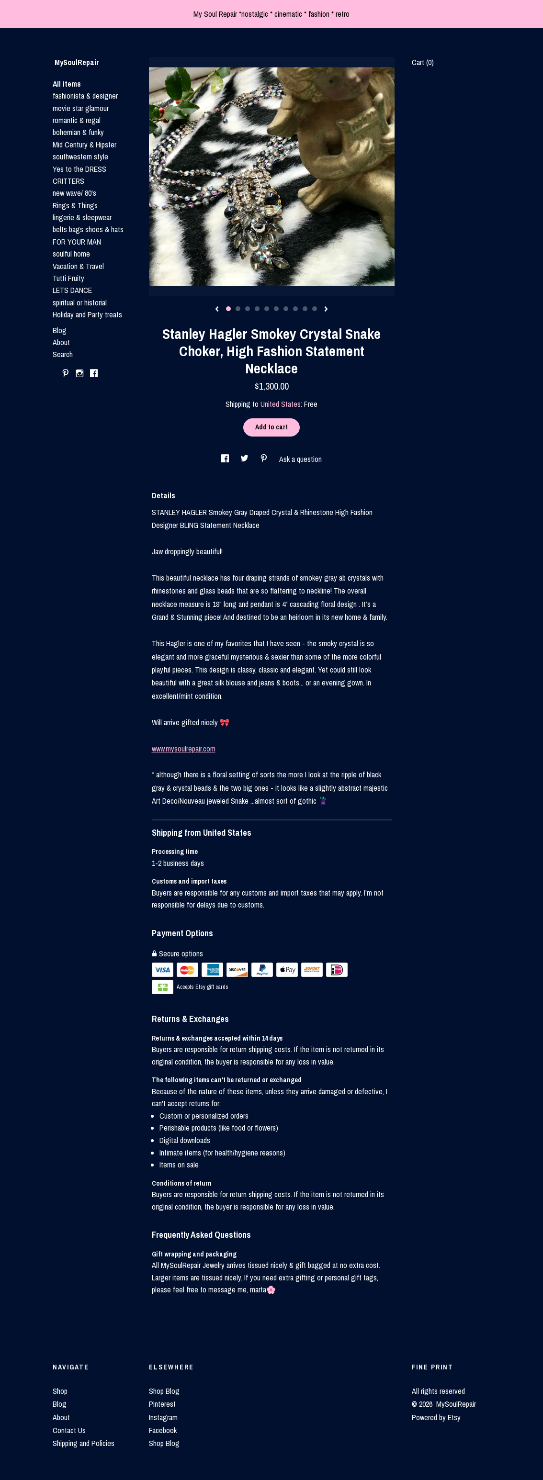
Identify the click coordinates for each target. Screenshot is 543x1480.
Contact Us (69, 1430)
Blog (60, 330)
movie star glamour (81, 108)
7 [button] (285, 308)
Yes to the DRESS (79, 169)
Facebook (163, 1430)
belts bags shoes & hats (88, 229)
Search (63, 354)
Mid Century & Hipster (84, 144)
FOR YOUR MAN (77, 241)
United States (280, 404)
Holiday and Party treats (87, 314)
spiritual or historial (80, 302)
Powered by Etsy (436, 1417)
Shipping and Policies (83, 1443)
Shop (60, 1391)
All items (67, 83)
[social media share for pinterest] (265, 459)
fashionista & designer (85, 95)
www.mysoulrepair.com (183, 748)
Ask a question (300, 459)
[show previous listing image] (217, 309)
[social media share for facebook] (226, 459)
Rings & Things (75, 205)
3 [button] (247, 308)
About (61, 342)
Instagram (163, 1417)
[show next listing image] (326, 309)
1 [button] (228, 308)
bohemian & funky (78, 132)
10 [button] (314, 308)
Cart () (423, 62)
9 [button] (305, 308)
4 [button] (257, 308)
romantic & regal (77, 120)
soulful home (71, 253)
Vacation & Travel (78, 266)
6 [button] (276, 308)
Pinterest (162, 1404)
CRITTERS (68, 181)
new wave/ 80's (74, 193)
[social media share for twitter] (245, 459)
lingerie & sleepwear (82, 217)
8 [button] (295, 308)
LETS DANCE (72, 290)
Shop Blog (164, 1391)
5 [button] (266, 308)
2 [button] (238, 308)
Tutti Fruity (68, 278)
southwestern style (80, 156)
